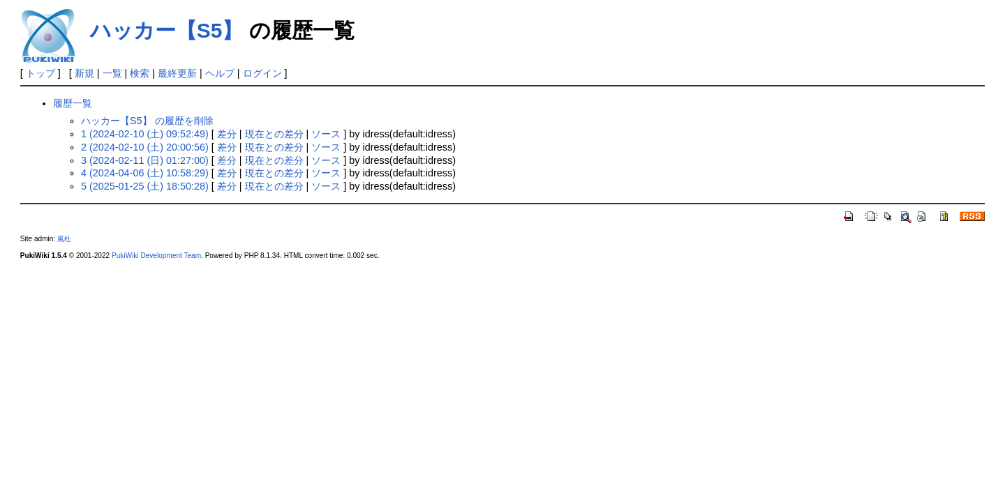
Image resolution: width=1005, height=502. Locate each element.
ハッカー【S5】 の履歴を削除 (147, 120)
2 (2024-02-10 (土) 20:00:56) (145, 147)
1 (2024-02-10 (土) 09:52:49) (145, 133)
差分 (227, 133)
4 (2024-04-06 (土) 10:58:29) (145, 172)
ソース (326, 133)
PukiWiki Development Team (156, 255)
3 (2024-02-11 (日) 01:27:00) (145, 160)
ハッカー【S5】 (167, 30)
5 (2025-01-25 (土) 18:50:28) (145, 186)
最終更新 (177, 73)
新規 (84, 73)
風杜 (64, 239)
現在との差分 (274, 133)
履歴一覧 (72, 103)
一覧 (112, 73)
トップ (40, 73)
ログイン (262, 73)
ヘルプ (219, 73)
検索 (139, 73)
